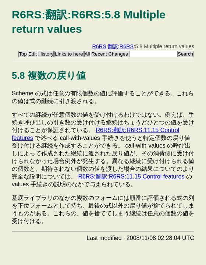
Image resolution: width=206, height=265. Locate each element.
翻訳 (113, 46)
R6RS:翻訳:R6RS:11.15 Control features (131, 176)
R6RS (99, 46)
